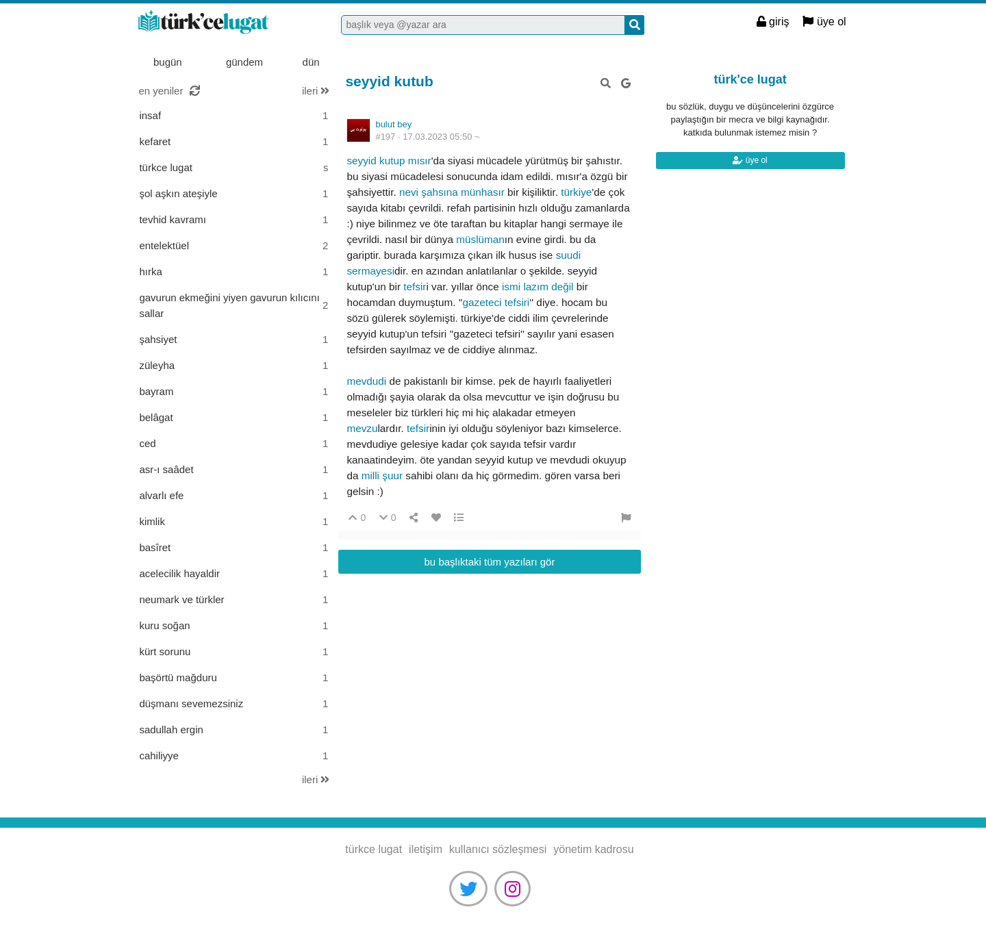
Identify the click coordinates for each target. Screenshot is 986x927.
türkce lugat (222, 22)
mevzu (361, 428)
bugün (167, 62)
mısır (419, 160)
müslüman (480, 239)
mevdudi (367, 381)
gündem (244, 62)
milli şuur (382, 475)
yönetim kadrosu (593, 849)
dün (311, 62)
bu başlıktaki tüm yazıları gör (490, 562)
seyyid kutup (375, 160)
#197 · (427, 136)
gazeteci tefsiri (496, 302)
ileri (316, 91)
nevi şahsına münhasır (452, 192)
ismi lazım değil (538, 286)
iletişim (425, 849)
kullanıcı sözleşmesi (497, 849)
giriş (773, 21)
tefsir (414, 286)
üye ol (824, 21)
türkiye (576, 192)
